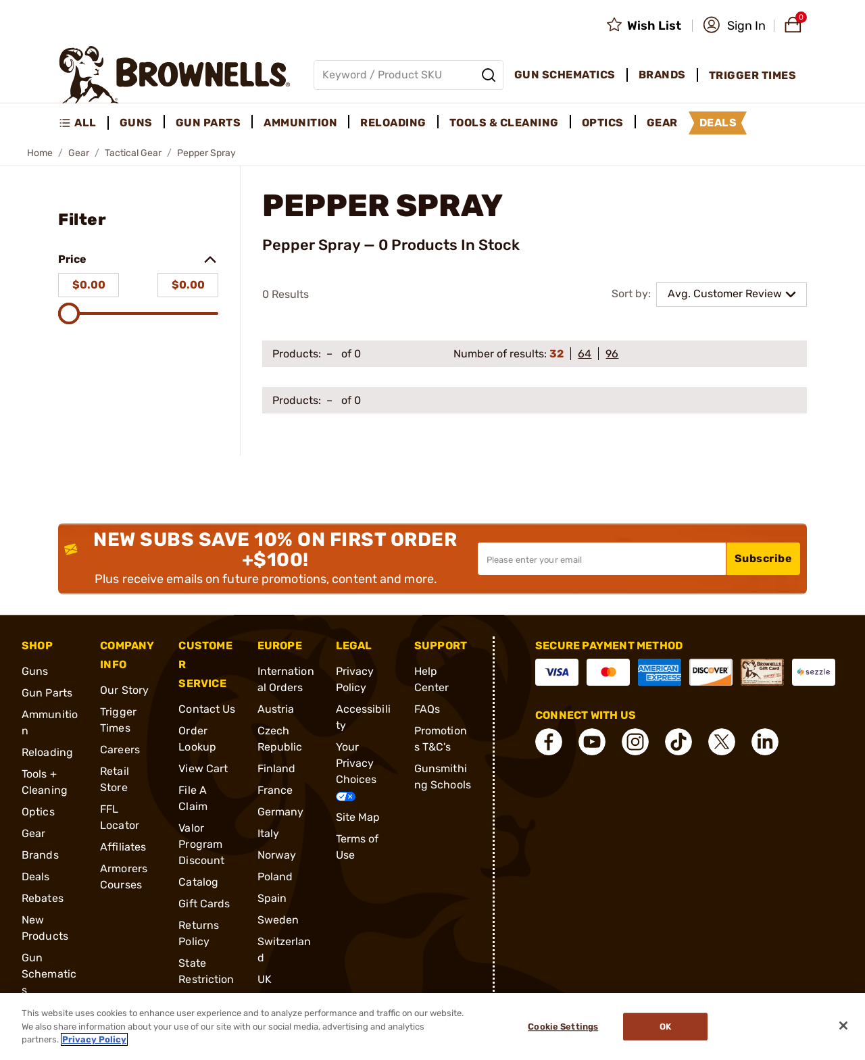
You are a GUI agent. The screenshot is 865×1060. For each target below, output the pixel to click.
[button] (734, 25)
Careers (120, 749)
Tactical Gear (133, 153)
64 (584, 353)
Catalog (198, 882)
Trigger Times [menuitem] (753, 75)
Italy (268, 833)
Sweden (278, 919)
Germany (280, 811)
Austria (276, 709)
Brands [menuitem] (662, 74)
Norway (277, 855)
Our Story (124, 690)
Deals (36, 876)
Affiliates (123, 846)
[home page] (174, 74)
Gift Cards (204, 903)
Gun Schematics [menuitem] (565, 74)
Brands (40, 855)
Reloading (47, 752)
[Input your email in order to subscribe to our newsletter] (602, 558)
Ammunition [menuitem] (300, 122)
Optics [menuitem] (603, 122)
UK (264, 979)
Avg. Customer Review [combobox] (725, 293)
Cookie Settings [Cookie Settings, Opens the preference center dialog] (563, 1026)
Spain (272, 898)
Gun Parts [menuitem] (208, 122)
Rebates (43, 898)
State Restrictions (206, 979)
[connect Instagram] (635, 741)
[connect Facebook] (548, 741)
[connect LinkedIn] (764, 741)
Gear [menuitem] (662, 122)
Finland (276, 768)
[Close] (843, 1025)
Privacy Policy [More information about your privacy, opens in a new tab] (94, 1039)
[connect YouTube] (592, 741)
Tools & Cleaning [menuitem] (504, 122)
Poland (275, 876)
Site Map (358, 817)
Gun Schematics (49, 973)
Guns (35, 671)
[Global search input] (408, 75)
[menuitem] (83, 123)
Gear (78, 153)
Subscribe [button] (764, 558)
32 (556, 353)
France (275, 790)
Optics (38, 811)
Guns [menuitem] (136, 122)
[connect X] (721, 741)
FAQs (427, 709)
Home (40, 153)
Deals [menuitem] (718, 122)
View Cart (203, 768)
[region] (432, 1026)
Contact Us (206, 709)
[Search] (488, 75)
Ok (665, 1026)
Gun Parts (47, 692)
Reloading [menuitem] (393, 122)
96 (612, 353)
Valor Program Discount (201, 844)
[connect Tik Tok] (678, 741)
